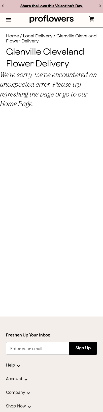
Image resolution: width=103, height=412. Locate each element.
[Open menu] (8, 20)
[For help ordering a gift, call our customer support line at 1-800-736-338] (51, 19)
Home (12, 36)
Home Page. (17, 104)
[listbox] (51, 6)
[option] (51, 6)
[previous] (3, 6)
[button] (8, 20)
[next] (100, 6)
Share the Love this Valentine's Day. (51, 6)
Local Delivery (37, 36)
